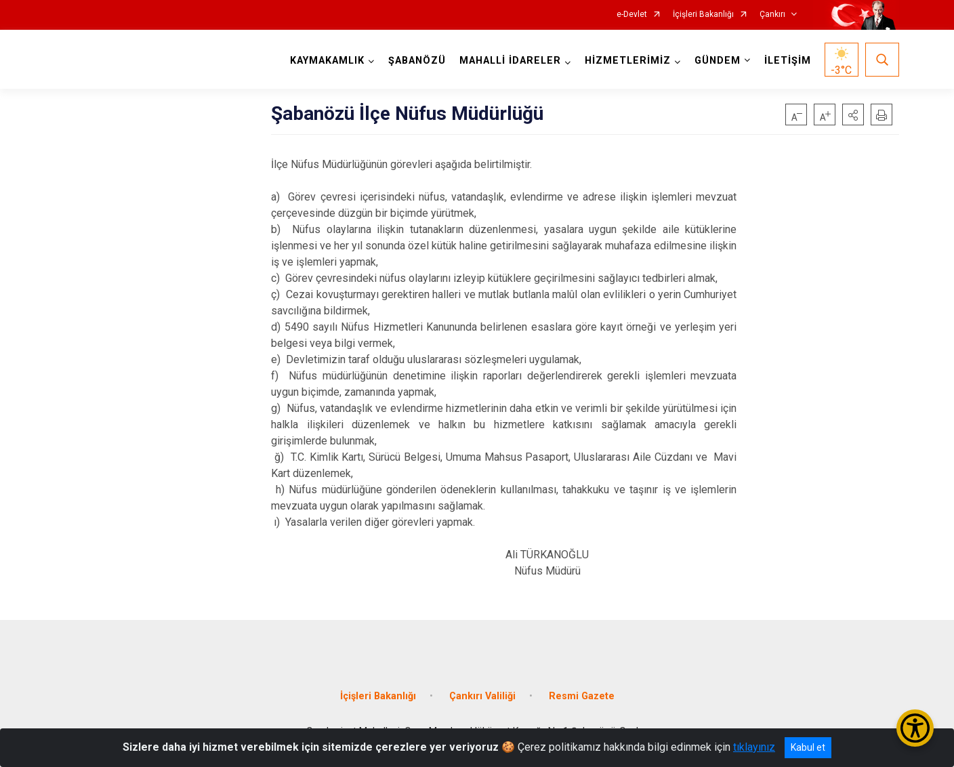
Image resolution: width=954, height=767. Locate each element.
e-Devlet (632, 14)
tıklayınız (754, 747)
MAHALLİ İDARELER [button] (510, 60)
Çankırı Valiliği (482, 696)
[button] (853, 114)
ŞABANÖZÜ (417, 60)
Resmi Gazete (582, 696)
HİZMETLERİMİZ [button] (628, 60)
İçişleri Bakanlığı (703, 14)
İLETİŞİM (787, 60)
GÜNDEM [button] (717, 60)
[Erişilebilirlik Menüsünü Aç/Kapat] (915, 728)
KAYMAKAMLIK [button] (327, 60)
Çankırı (772, 14)
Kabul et (808, 747)
